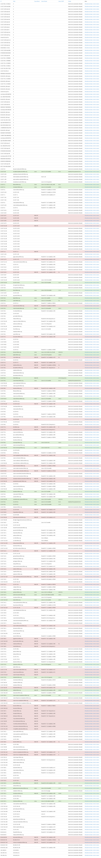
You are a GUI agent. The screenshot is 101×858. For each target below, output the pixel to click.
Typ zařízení (37, 1)
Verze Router (44, 1)
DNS (14, 1)
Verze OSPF (61, 1)
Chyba (69, 1)
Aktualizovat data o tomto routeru (92, 3)
